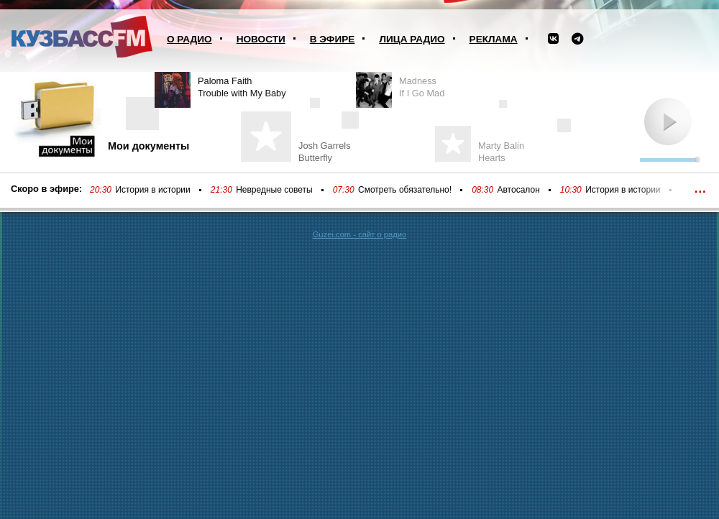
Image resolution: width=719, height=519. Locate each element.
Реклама (494, 39)
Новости (261, 39)
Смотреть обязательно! (405, 190)
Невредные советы (274, 190)
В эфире (332, 39)
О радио (189, 39)
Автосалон (519, 190)
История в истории (152, 190)
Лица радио (411, 39)
